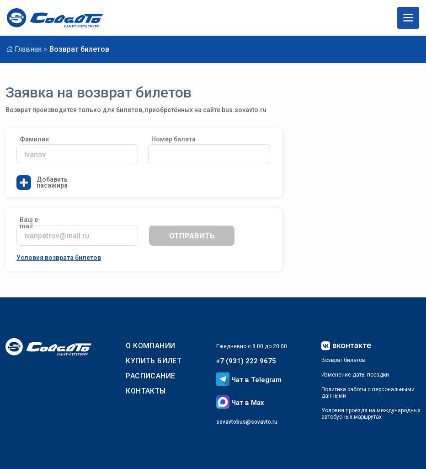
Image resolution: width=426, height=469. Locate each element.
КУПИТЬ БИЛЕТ (153, 360)
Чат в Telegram (249, 379)
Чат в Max (240, 402)
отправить (192, 235)
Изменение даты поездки (355, 375)
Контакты (145, 391)
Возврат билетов (343, 360)
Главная (28, 49)
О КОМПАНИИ (150, 345)
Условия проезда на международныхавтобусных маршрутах (371, 413)
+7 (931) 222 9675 (246, 361)
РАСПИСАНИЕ (150, 376)
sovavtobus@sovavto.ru (246, 422)
